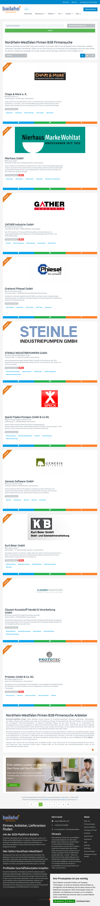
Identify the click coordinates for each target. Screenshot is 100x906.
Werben (51, 14)
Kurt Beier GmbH (15, 545)
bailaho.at (47, 799)
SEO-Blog (87, 848)
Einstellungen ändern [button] (83, 901)
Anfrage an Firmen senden (88, 2)
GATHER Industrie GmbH (19, 224)
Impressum (88, 839)
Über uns (87, 821)
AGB (85, 842)
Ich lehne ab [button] (70, 901)
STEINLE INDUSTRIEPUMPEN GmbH (26, 353)
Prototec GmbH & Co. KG (19, 676)
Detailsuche (40, 14)
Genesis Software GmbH (19, 481)
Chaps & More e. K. (16, 94)
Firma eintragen (90, 9)
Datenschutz (88, 836)
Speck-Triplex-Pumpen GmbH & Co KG (27, 417)
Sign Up (66, 2)
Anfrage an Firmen (90, 830)
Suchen (50, 30)
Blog (78, 14)
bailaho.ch (64, 799)
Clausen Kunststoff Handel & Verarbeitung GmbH (30, 611)
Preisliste (87, 833)
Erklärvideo (28, 14)
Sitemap (87, 845)
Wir (60, 14)
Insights (69, 14)
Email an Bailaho (89, 827)
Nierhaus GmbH (14, 158)
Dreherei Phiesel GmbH (19, 288)
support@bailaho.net (61, 821)
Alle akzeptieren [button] (59, 901)
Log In (74, 2)
